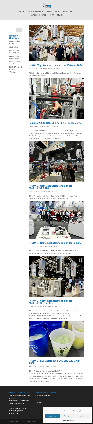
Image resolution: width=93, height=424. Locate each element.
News (52, 15)
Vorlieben (83, 416)
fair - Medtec (43, 68)
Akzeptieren (52, 416)
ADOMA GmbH (14, 47)
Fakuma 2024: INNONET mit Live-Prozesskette (55, 123)
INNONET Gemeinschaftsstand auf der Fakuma (55, 243)
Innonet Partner (53, 12)
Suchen (19, 30)
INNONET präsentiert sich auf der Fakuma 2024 (56, 65)
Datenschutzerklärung (68, 420)
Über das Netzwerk (35, 12)
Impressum (40, 399)
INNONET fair (51, 68)
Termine (60, 15)
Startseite (21, 12)
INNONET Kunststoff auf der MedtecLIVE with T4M (54, 362)
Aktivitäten (67, 12)
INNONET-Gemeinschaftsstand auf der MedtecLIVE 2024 (50, 187)
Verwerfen (67, 416)
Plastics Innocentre (38, 15)
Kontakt (39, 402)
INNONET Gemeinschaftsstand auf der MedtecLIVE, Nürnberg (50, 301)
